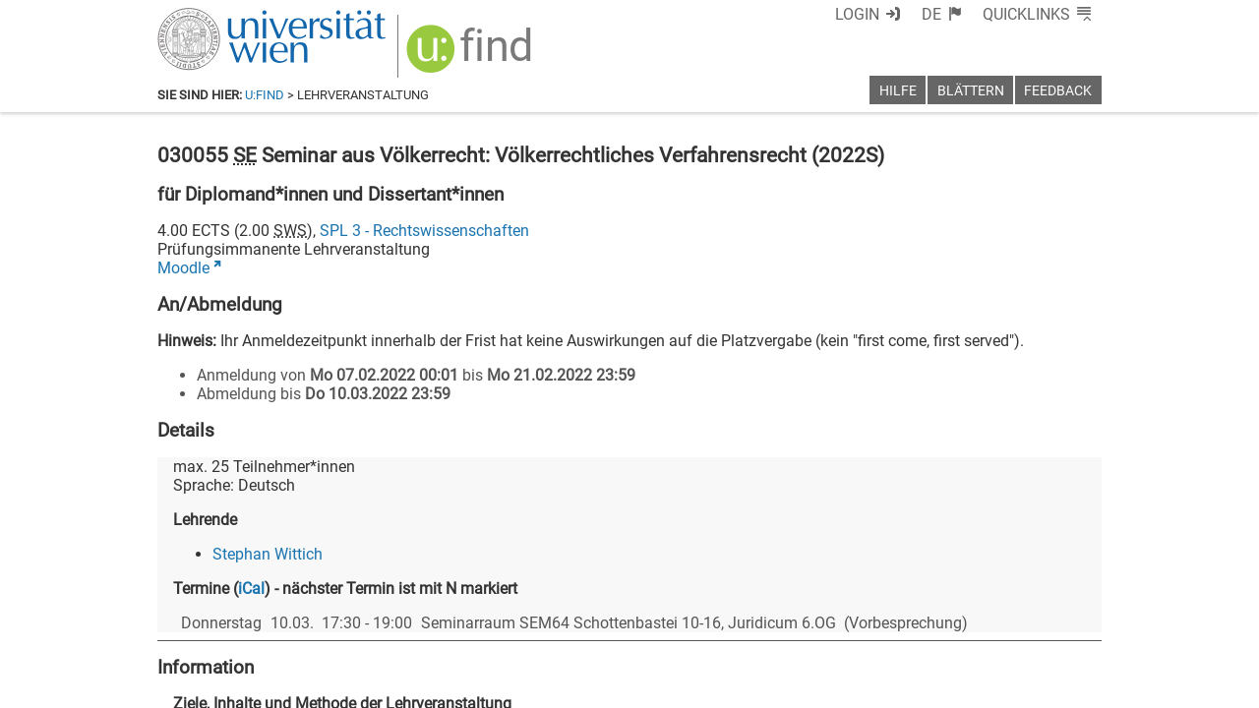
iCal (251, 588)
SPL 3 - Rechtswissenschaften (424, 230)
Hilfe (898, 91)
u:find (264, 95)
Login (857, 14)
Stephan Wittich (267, 554)
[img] (471, 55)
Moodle (183, 268)
